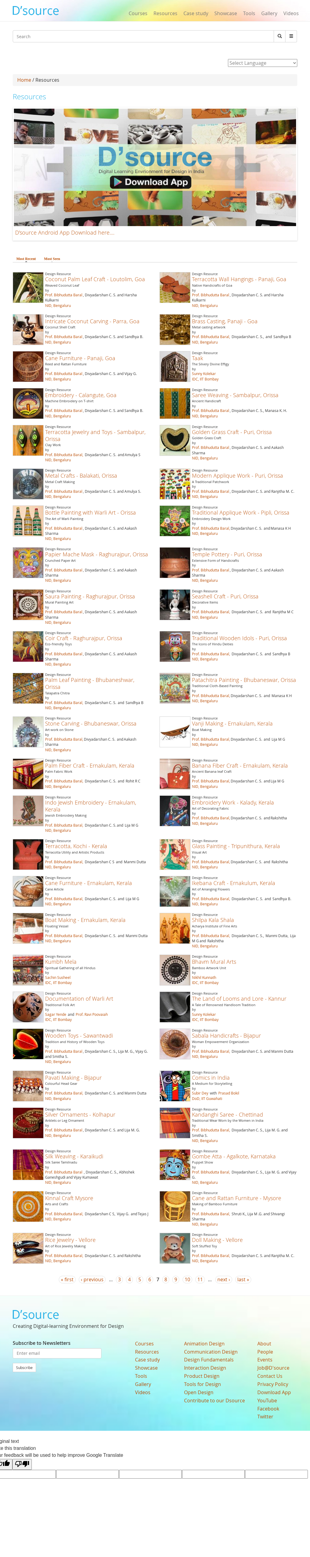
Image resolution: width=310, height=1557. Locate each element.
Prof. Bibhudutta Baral (63, 294)
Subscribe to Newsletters (42, 1343)
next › (223, 1279)
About (264, 1343)
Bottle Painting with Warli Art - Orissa (90, 512)
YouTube (267, 1400)
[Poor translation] (22, 1464)
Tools (249, 13)
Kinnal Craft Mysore (69, 1198)
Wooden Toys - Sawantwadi (79, 1035)
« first (67, 1279)
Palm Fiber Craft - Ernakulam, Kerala (89, 765)
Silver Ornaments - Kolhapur (80, 1114)
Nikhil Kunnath (204, 977)
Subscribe (24, 1367)
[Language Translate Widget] (262, 63)
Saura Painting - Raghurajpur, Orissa (90, 596)
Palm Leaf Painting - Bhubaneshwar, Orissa (89, 683)
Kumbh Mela (61, 961)
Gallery (269, 13)
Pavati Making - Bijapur (73, 1077)
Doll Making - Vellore (217, 1239)
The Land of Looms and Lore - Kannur (239, 998)
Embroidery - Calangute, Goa (81, 395)
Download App (274, 1392)
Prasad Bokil (228, 1093)
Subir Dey (200, 1093)
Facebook (268, 1408)
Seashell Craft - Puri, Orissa (225, 596)
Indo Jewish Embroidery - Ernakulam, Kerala (90, 806)
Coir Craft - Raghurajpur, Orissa (83, 638)
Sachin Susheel (58, 977)
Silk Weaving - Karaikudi (74, 1156)
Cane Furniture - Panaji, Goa (80, 358)
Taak (197, 358)
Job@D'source (273, 1367)
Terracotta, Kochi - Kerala (76, 846)
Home (24, 80)
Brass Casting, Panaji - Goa (225, 321)
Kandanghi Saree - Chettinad (227, 1114)
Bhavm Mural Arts (214, 961)
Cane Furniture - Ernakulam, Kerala (88, 883)
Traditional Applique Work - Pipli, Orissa (240, 512)
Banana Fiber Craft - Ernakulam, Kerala (240, 765)
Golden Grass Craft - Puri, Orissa (232, 432)
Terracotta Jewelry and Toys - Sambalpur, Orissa (95, 435)
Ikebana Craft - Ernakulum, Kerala (233, 883)
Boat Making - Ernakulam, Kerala (85, 919)
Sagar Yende (55, 1014)
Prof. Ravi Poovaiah (92, 1014)
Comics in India (211, 1077)
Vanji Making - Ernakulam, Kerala (232, 723)
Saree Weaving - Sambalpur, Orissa (235, 395)
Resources (165, 13)
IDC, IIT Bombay (205, 379)
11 (200, 1279)
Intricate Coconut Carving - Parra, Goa (92, 321)
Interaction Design (205, 1367)
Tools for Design (202, 1384)
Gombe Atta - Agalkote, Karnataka (234, 1156)
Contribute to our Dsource (214, 1400)
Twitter (265, 1416)
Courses (138, 13)
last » (243, 1279)
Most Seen (52, 259)
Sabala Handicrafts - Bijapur (226, 1035)
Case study (195, 13)
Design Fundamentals (209, 1359)
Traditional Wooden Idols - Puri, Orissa (239, 638)
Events (264, 1359)
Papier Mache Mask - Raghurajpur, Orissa (96, 554)
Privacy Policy (272, 1384)
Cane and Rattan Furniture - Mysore (236, 1198)
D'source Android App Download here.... (64, 232)
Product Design (201, 1376)
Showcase (225, 13)
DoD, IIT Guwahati (207, 1098)
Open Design (198, 1392)
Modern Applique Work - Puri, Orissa (237, 475)
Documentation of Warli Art (79, 998)
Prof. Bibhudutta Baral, (211, 336)
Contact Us (269, 1376)
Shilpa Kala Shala (213, 919)
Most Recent (27, 258)
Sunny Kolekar (204, 373)
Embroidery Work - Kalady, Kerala (233, 802)
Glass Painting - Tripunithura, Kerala (236, 846)
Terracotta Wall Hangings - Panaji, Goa (239, 279)
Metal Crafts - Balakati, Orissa (81, 475)
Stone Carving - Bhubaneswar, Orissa (91, 723)
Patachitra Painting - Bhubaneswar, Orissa (244, 679)
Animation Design (204, 1343)
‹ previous (92, 1279)
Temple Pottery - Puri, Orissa (227, 554)
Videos (291, 13)
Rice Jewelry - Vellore (70, 1239)
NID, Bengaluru (58, 305)
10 (187, 1279)
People (265, 1351)
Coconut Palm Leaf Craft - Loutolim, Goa (95, 279)
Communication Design (211, 1351)
